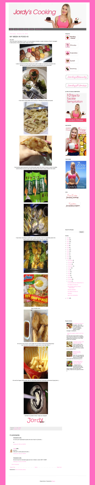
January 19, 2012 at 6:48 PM (19, 444)
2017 (68, 249)
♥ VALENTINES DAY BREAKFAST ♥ (75, 282)
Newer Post (12, 467)
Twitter (26, 29)
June (69, 271)
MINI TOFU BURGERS (73, 295)
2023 (68, 237)
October (70, 264)
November (70, 262)
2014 (68, 254)
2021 (68, 241)
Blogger (53, 481)
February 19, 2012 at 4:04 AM (19, 461)
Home (11, 29)
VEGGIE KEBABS (72, 289)
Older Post (59, 467)
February (70, 279)
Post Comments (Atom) (21, 469)
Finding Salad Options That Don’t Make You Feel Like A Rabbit (78, 362)
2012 (68, 258)
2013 (68, 256)
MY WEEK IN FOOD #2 (73, 291)
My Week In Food (16, 429)
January (70, 281)
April (69, 275)
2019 (68, 245)
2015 (68, 253)
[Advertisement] (73, 218)
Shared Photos (38, 29)
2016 (68, 251)
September (70, 266)
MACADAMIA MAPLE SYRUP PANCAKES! (74, 287)
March (69, 277)
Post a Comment (15, 464)
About (15, 29)
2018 (68, 247)
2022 (68, 239)
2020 (68, 243)
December (70, 260)
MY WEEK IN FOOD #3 (73, 284)
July (69, 269)
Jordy (14, 448)
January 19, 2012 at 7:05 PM (19, 453)
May (69, 273)
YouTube (21, 29)
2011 (68, 298)
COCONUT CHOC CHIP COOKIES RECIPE (78, 342)
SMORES (70, 293)
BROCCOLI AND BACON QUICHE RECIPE (77, 352)
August (69, 268)
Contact (31, 29)
